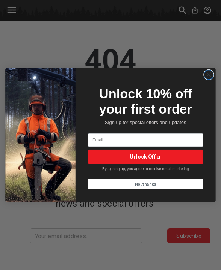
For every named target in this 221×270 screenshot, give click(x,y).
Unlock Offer (145, 157)
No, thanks (145, 184)
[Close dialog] (208, 74)
